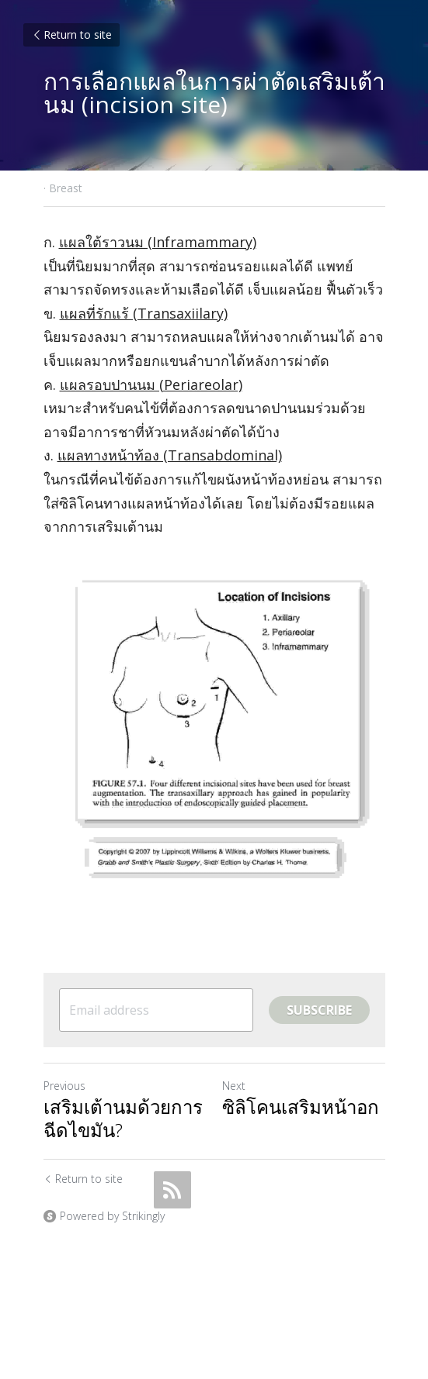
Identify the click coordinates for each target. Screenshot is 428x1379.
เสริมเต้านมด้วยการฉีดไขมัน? (123, 1118)
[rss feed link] (172, 1189)
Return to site (71, 34)
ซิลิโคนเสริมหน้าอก (300, 1107)
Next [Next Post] (233, 1085)
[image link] (214, 732)
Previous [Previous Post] (64, 1085)
